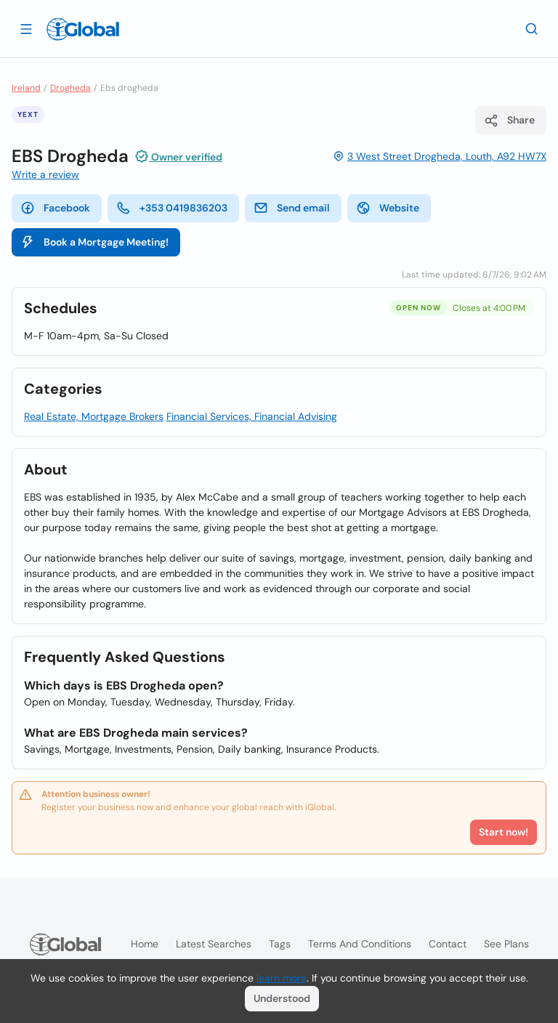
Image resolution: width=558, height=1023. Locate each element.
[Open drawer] (26, 28)
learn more (281, 977)
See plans (506, 943)
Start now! (503, 831)
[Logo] (82, 29)
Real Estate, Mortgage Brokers (93, 416)
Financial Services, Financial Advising (251, 416)
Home (144, 943)
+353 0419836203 (171, 208)
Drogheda (70, 88)
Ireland (26, 88)
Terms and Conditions (359, 943)
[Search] (531, 28)
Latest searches (213, 943)
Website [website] (387, 208)
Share (509, 120)
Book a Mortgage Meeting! (94, 242)
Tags (280, 943)
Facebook (55, 208)
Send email (292, 208)
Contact (447, 943)
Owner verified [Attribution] (178, 156)
